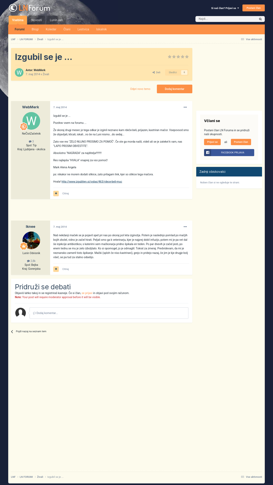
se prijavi (87, 293)
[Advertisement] (82, 212)
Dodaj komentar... (45, 313)
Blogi (35, 29)
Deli (156, 72)
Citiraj (65, 193)
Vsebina (18, 21)
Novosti (36, 20)
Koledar (51, 29)
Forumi (20, 29)
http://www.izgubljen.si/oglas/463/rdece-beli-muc (91, 181)
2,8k (31, 260)
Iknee (30, 226)
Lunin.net (56, 20)
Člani (67, 29)
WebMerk (39, 70)
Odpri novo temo (140, 88)
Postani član (254, 7)
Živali (46, 74)
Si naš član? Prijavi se (225, 8)
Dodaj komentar (174, 88)
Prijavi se (212, 141)
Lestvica (83, 29)
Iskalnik (101, 29)
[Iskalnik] (217, 19)
